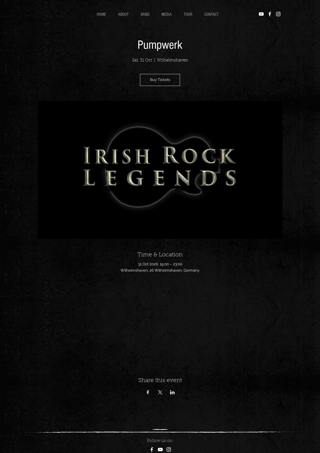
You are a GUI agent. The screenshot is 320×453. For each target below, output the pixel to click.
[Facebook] (270, 14)
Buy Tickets (160, 79)
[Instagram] (278, 14)
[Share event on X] (160, 392)
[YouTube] (261, 14)
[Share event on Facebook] (148, 392)
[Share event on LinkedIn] (172, 392)
